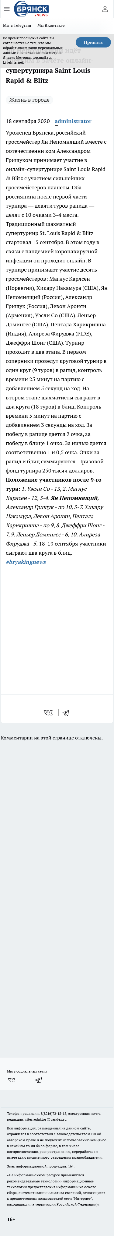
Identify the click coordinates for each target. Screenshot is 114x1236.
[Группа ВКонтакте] (11, 1080)
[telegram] (68, 712)
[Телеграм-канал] (38, 1080)
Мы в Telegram (17, 25)
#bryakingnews (26, 561)
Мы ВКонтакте (51, 25)
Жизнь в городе (29, 99)
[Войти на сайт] (105, 9)
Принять (93, 42)
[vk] (48, 712)
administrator (73, 121)
